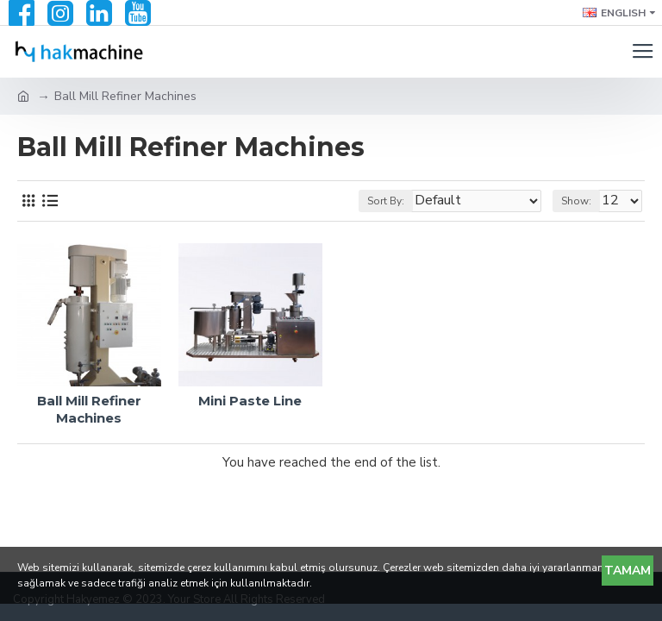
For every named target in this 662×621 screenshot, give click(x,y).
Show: (576, 201)
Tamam (627, 570)
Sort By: (385, 201)
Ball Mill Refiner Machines (89, 409)
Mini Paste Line (250, 400)
